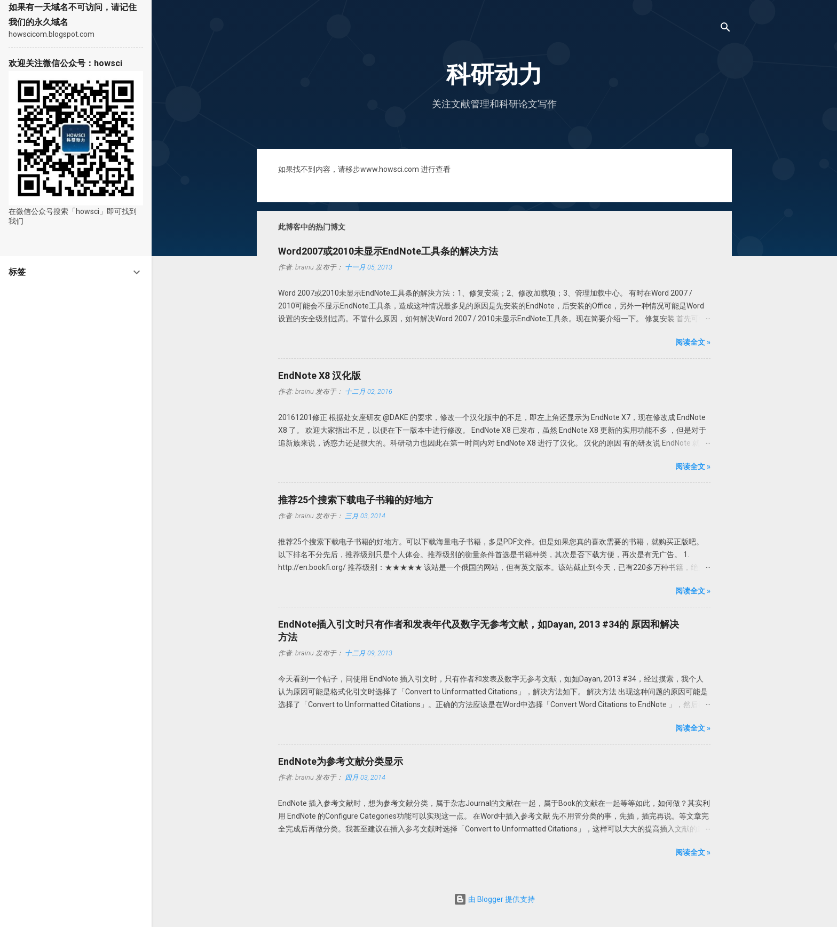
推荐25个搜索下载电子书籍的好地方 (355, 499)
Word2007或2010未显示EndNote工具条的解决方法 (388, 251)
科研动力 (494, 74)
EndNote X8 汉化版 (319, 375)
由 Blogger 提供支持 (494, 899)
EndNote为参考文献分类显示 (340, 761)
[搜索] (725, 29)
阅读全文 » (692, 342)
